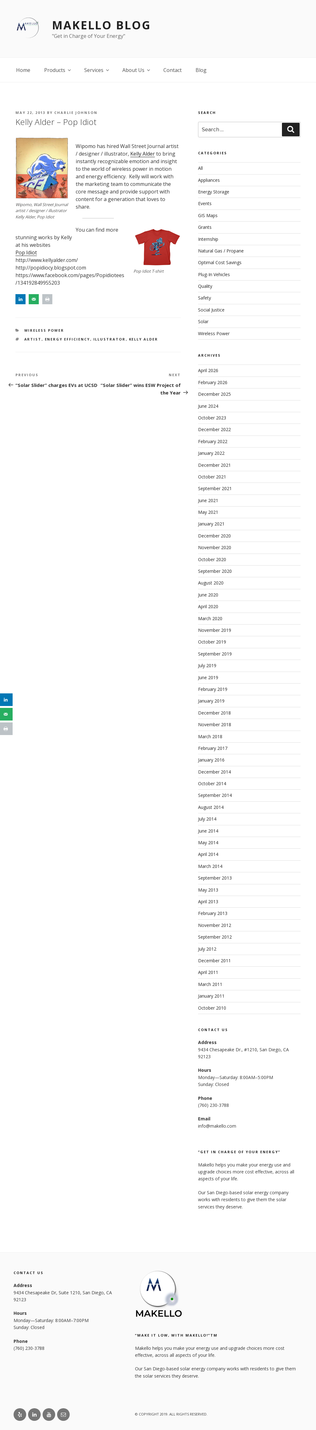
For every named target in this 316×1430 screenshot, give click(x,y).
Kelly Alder (142, 153)
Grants (205, 227)
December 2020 (214, 536)
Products (58, 70)
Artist (33, 339)
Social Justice (211, 310)
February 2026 (212, 382)
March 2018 (210, 736)
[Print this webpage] (47, 299)
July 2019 (207, 665)
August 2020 (211, 583)
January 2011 (211, 996)
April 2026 (208, 370)
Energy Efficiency (67, 339)
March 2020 (210, 618)
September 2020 (215, 571)
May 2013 (208, 890)
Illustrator (109, 339)
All (200, 168)
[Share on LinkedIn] (20, 299)
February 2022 (212, 441)
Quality (205, 286)
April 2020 (208, 606)
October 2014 (212, 783)
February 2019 (212, 689)
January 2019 (211, 701)
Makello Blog (101, 25)
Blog (201, 70)
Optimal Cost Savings (220, 262)
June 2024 (208, 406)
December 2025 (214, 394)
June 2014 (208, 831)
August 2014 (211, 807)
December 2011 (214, 961)
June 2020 (208, 595)
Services (97, 70)
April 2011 (208, 972)
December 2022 (214, 429)
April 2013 (208, 902)
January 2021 (211, 524)
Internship (208, 239)
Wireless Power (44, 330)
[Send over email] (34, 299)
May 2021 (208, 512)
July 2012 (207, 949)
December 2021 (214, 465)
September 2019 (215, 654)
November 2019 (214, 630)
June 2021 (208, 500)
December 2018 (214, 713)
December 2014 (214, 772)
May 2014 (208, 843)
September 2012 (215, 937)
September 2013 (215, 878)
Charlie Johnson (75, 112)
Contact (172, 70)
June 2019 (208, 677)
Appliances (209, 180)
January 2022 (211, 453)
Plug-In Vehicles (214, 274)
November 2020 (214, 547)
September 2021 (215, 488)
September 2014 (215, 795)
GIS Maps (208, 215)
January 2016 (211, 760)
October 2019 (212, 642)
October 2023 (212, 418)
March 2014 (210, 866)
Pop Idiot (26, 252)
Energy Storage (213, 192)
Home (23, 70)
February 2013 (212, 913)
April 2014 (208, 854)
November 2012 (214, 925)
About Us (136, 70)
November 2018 (214, 724)
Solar (203, 321)
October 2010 (212, 1008)
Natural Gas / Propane (221, 251)
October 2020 (212, 559)
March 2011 (210, 984)
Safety (204, 298)
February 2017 (212, 748)
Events (205, 203)
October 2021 (212, 477)
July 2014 (207, 819)
